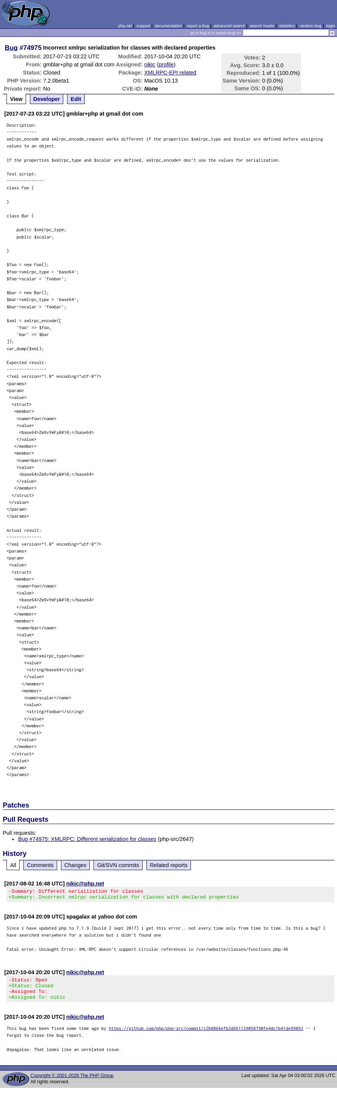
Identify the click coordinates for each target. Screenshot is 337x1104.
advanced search (229, 25)
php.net (125, 25)
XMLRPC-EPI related (170, 73)
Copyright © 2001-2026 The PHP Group (71, 1082)
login (330, 25)
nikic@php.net (85, 884)
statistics (287, 25)
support (143, 25)
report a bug (198, 25)
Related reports (168, 865)
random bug (310, 25)
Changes (75, 865)
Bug (11, 47)
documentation (168, 25)
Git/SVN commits (118, 865)
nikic (149, 64)
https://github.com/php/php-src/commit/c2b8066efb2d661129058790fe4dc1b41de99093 (206, 1035)
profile (166, 64)
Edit (76, 99)
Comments (40, 865)
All (13, 865)
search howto (262, 25)
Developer (46, 99)
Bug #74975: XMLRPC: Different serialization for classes (87, 839)
